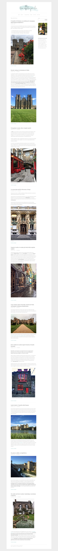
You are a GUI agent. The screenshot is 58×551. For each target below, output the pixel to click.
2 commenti (18, 129)
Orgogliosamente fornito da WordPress (17, 545)
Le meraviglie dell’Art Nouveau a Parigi (22, 189)
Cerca (39, 18)
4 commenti (18, 347)
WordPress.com (19, 546)
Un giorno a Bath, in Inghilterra (20, 453)
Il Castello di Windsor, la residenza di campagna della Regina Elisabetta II (21, 21)
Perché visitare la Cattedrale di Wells (21, 70)
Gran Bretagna (27, 14)
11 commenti (18, 307)
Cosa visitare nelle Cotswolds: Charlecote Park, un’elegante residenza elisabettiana (22, 305)
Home (19, 14)
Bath (32, 76)
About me (38, 14)
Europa (31, 14)
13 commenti (18, 250)
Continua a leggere (14, 65)
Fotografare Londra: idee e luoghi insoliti (22, 128)
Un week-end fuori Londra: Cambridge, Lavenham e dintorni (22, 494)
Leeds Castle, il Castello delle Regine (21, 405)
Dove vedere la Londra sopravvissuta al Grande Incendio (22, 345)
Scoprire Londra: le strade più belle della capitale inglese (22, 248)
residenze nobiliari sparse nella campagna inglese (19, 335)
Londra (22, 14)
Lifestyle (34, 14)
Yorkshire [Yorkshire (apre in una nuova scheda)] (21, 442)
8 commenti (18, 71)
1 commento (18, 406)
